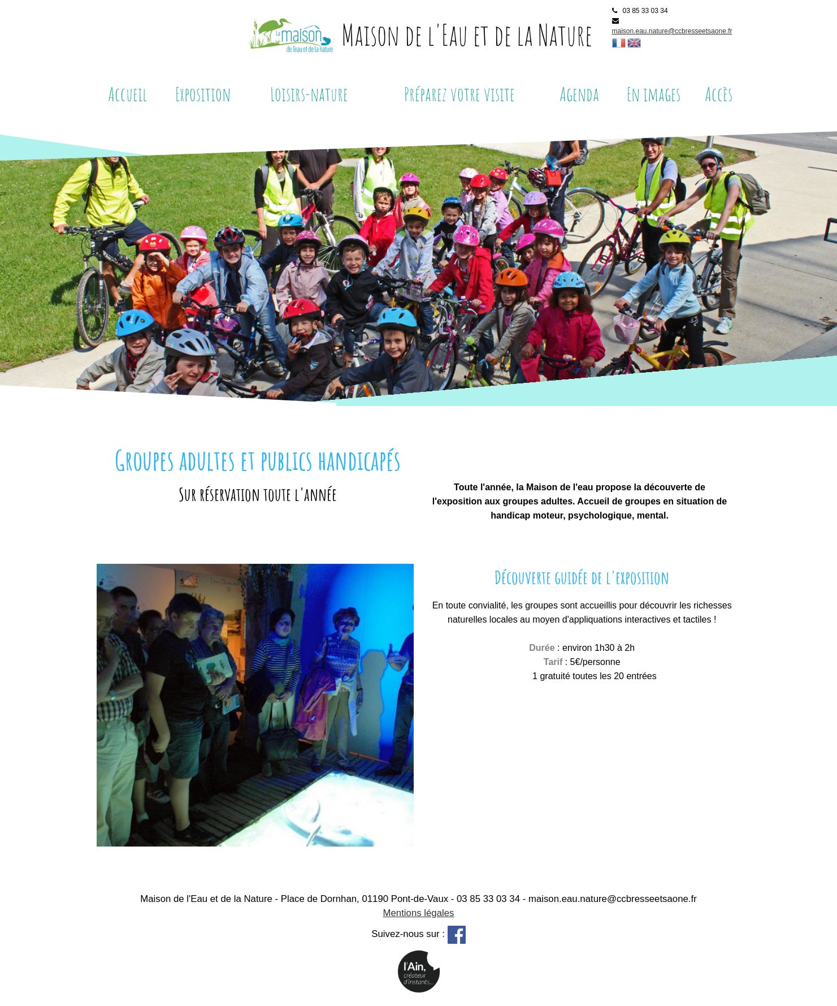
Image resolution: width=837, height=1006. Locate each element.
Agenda (579, 94)
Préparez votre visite (459, 94)
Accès (718, 94)
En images (653, 94)
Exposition (203, 94)
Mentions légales (418, 913)
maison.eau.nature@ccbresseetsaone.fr (672, 31)
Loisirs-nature (309, 94)
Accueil (127, 94)
